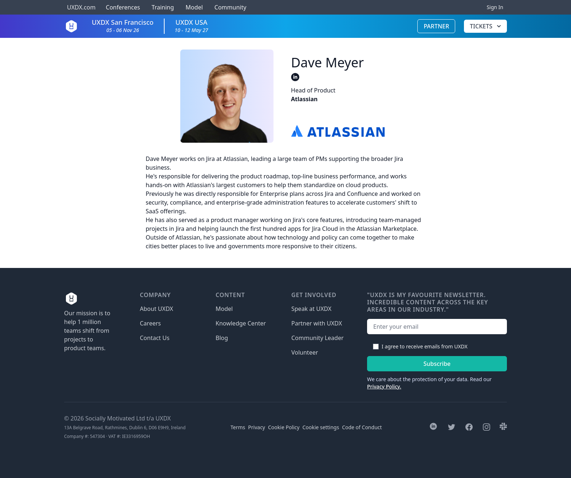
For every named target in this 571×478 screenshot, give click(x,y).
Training (162, 7)
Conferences (122, 7)
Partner (436, 26)
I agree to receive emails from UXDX (425, 346)
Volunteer (304, 352)
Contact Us (154, 338)
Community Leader (317, 338)
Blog (222, 338)
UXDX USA (191, 25)
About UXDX (156, 309)
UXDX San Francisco (123, 25)
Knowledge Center (241, 323)
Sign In (495, 7)
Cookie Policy (283, 427)
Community (230, 7)
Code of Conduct (362, 427)
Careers (150, 323)
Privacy (256, 427)
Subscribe (437, 364)
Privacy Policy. (384, 386)
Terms (238, 427)
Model (194, 7)
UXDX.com (81, 7)
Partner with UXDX (316, 323)
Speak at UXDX (311, 309)
